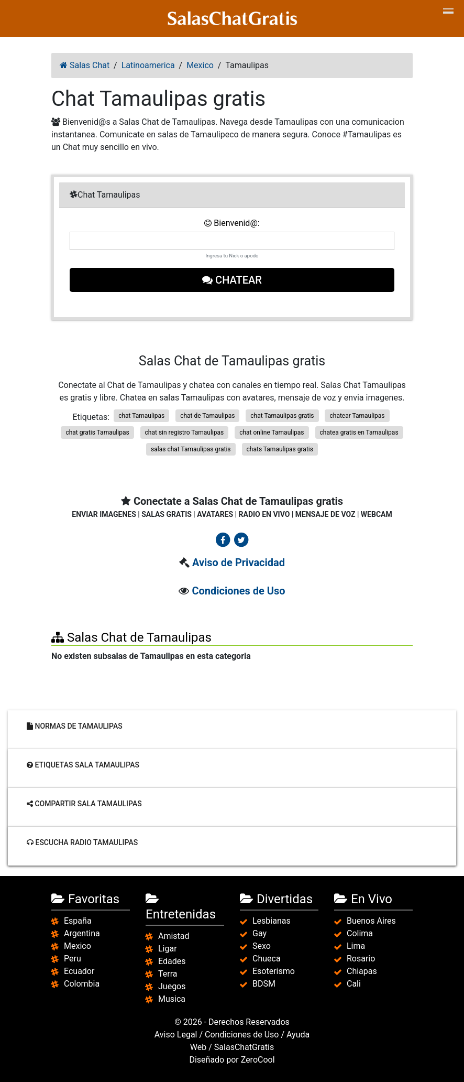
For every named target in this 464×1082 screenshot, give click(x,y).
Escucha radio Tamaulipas (82, 842)
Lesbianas (271, 921)
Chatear (232, 280)
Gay (259, 933)
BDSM (263, 984)
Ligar (167, 949)
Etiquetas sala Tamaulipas (83, 765)
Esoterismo (273, 971)
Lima (356, 946)
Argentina (82, 933)
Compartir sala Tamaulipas (84, 803)
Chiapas (362, 971)
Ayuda (298, 1035)
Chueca (266, 959)
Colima (360, 933)
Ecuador (79, 971)
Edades (171, 961)
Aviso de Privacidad (238, 562)
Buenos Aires (371, 921)
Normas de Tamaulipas (75, 726)
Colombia (82, 984)
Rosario (361, 959)
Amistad (174, 936)
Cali (354, 984)
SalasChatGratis (244, 1047)
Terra (168, 974)
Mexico (77, 946)
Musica (171, 999)
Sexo (261, 946)
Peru (72, 959)
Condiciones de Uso (238, 591)
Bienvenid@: (231, 223)
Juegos (172, 986)
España (78, 921)
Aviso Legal (175, 1035)
